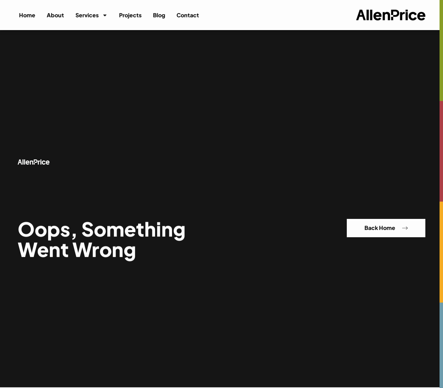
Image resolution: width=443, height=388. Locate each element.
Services (91, 15)
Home (27, 15)
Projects (130, 15)
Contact (188, 15)
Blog (159, 15)
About (55, 15)
